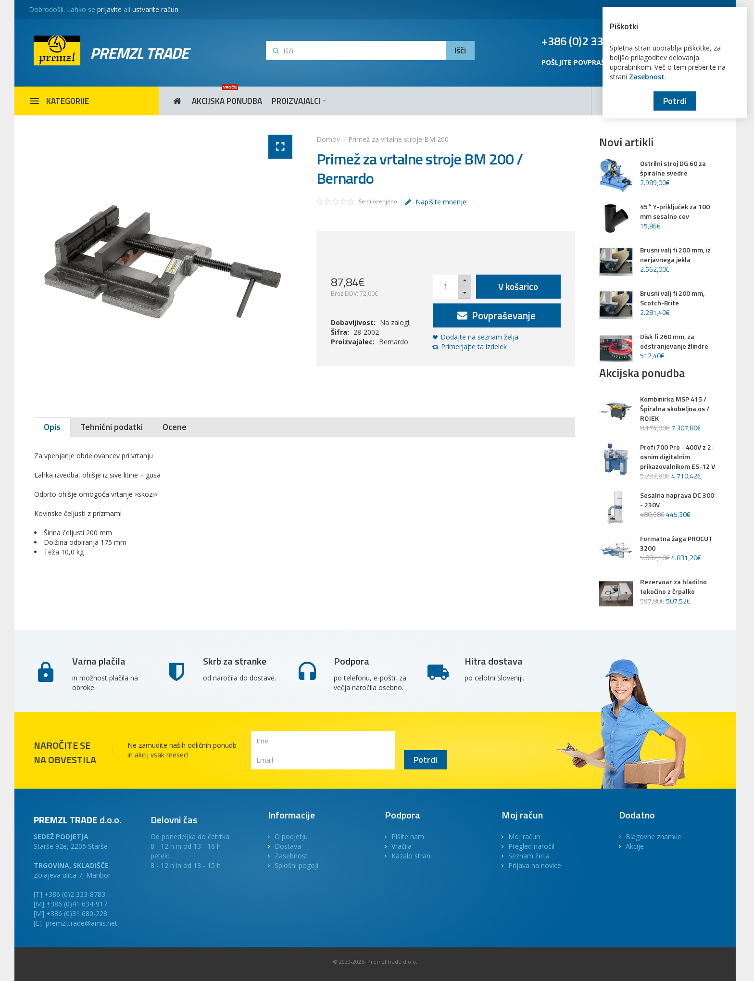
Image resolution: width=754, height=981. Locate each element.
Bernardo (393, 341)
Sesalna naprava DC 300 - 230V (677, 500)
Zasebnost (647, 76)
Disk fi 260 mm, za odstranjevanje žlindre (674, 341)
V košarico (518, 286)
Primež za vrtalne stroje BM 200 (398, 139)
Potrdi (675, 100)
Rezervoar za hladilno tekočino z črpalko (673, 586)
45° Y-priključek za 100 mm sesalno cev (675, 211)
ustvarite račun (155, 9)
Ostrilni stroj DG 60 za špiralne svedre (673, 168)
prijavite (109, 9)
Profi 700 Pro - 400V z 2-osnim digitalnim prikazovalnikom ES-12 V (677, 456)
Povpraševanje (496, 315)
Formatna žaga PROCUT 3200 (676, 543)
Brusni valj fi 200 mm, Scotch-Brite (672, 298)
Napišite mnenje (435, 202)
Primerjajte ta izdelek (474, 346)
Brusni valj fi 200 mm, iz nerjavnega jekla (675, 254)
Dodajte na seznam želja (479, 336)
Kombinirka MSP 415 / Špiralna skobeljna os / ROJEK (674, 408)
